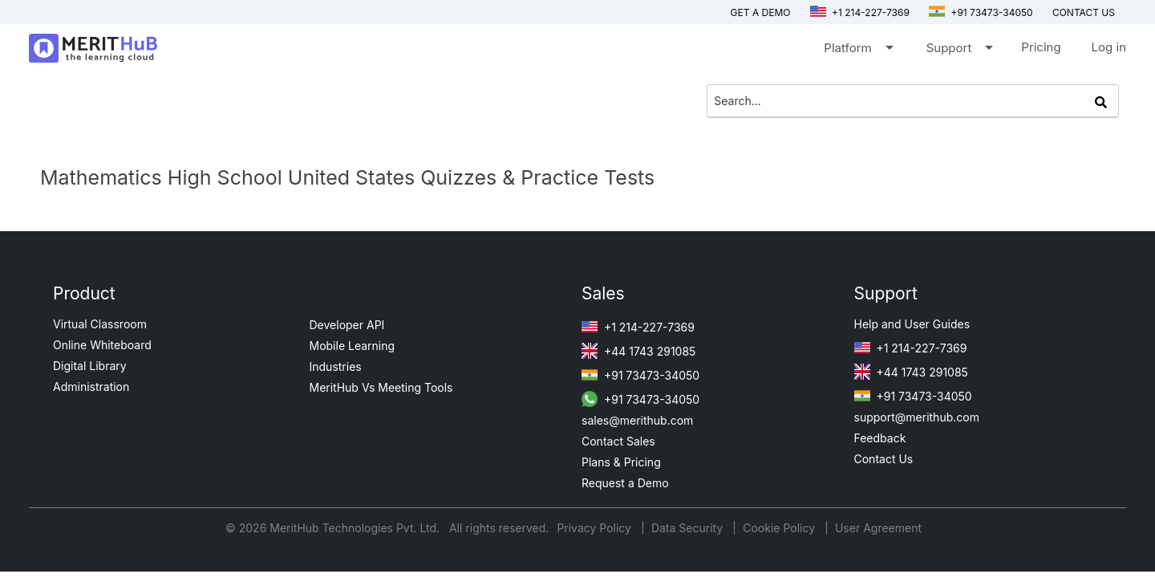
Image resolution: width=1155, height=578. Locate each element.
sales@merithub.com (637, 420)
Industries (336, 366)
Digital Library (90, 365)
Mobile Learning (352, 345)
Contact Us (884, 459)
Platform (857, 51)
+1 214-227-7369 (860, 12)
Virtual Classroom (100, 324)
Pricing (1040, 47)
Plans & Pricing (621, 462)
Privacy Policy (595, 528)
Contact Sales (618, 441)
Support (958, 51)
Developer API (347, 325)
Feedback (880, 438)
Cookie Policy (779, 528)
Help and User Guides (912, 324)
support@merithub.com (916, 417)
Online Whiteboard (102, 345)
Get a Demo (761, 12)
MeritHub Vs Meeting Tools (381, 387)
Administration (91, 386)
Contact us (1083, 12)
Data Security (688, 528)
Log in (1109, 47)
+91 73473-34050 (981, 12)
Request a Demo (625, 483)
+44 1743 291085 (638, 351)
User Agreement (878, 528)
